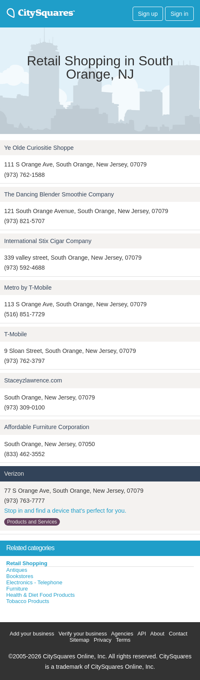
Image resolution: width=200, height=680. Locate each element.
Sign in (179, 13)
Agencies (122, 633)
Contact (178, 633)
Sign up (148, 13)
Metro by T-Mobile (28, 287)
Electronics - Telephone (34, 582)
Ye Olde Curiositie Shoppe (39, 147)
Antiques (16, 570)
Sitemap (79, 640)
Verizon (14, 473)
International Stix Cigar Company (47, 241)
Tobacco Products (27, 601)
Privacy (102, 640)
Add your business (32, 633)
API (141, 633)
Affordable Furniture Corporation (46, 427)
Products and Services (32, 522)
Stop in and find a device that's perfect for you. (65, 510)
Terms (123, 640)
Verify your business (83, 633)
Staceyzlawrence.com (33, 380)
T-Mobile (15, 334)
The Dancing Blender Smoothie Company (59, 194)
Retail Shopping (26, 563)
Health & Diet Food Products (40, 595)
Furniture (17, 589)
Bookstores (19, 576)
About (157, 633)
